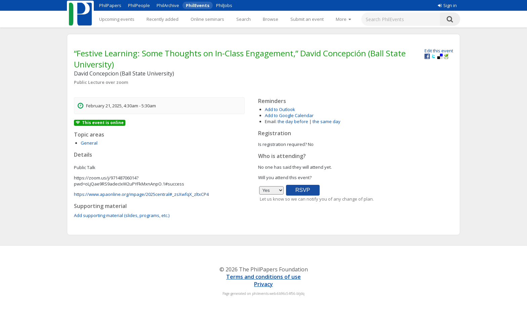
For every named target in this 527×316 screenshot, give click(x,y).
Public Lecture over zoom (101, 82)
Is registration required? (282, 144)
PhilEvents (197, 5)
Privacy (263, 284)
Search (243, 19)
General (89, 143)
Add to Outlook (280, 109)
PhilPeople (139, 5)
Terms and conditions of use (263, 276)
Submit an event (307, 19)
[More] (343, 19)
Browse (270, 19)
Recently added (162, 19)
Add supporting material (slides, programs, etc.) (121, 215)
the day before (293, 121)
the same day (326, 121)
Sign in (447, 5)
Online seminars (207, 19)
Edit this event (438, 51)
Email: (271, 121)
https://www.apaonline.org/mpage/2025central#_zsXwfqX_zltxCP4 (141, 194)
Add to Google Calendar (289, 115)
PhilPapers (110, 5)
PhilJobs (224, 5)
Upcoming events (116, 19)
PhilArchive (168, 5)
